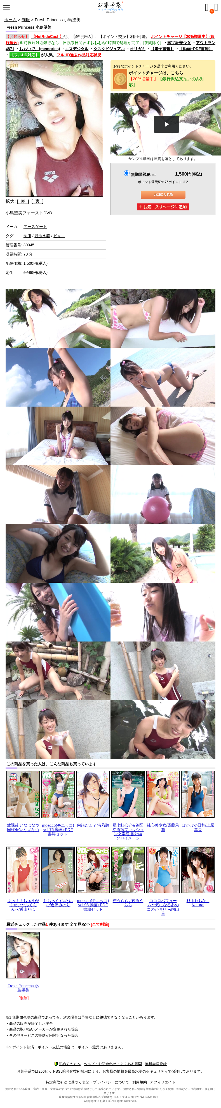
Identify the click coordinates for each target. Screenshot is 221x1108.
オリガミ (137, 49)
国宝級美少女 (179, 42)
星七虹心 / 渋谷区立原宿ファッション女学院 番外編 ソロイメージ (128, 831)
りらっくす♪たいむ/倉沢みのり (58, 902)
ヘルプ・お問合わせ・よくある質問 (113, 1064)
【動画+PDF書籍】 (196, 49)
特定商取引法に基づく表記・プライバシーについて (87, 1082)
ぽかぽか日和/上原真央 (198, 827)
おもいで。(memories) (39, 49)
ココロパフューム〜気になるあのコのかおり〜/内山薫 (163, 907)
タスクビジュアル (109, 49)
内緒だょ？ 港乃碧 (93, 825)
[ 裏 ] (37, 201)
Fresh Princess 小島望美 (23, 988)
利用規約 (139, 1082)
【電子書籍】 (162, 49)
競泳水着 (42, 236)
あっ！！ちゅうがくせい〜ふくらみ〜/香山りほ (23, 905)
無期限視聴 (143, 174)
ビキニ (59, 236)
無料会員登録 (156, 1064)
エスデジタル (76, 49)
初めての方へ (67, 1064)
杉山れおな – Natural (198, 902)
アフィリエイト (162, 1082)
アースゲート (35, 226)
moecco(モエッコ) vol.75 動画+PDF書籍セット (58, 829)
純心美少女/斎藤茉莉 (163, 827)
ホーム (10, 19)
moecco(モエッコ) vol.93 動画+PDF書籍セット (93, 905)
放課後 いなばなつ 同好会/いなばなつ (23, 827)
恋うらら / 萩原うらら (128, 902)
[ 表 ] (23, 201)
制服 (26, 19)
